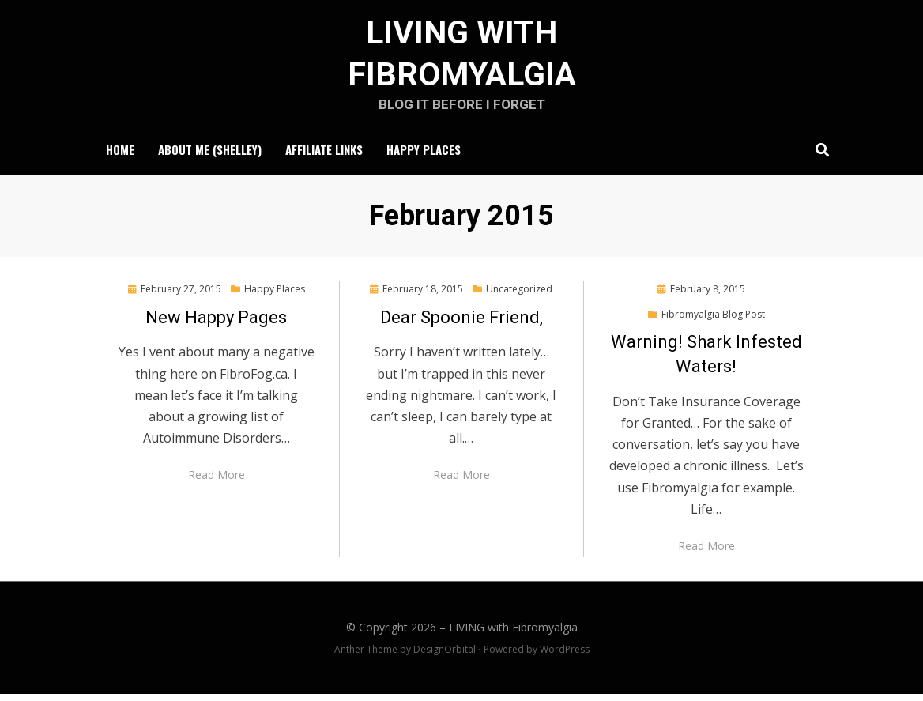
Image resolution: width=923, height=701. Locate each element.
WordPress (565, 657)
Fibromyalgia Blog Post (713, 321)
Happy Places (423, 156)
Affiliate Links (324, 156)
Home (120, 156)
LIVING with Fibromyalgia (513, 635)
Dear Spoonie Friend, (461, 324)
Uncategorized (519, 296)
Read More (216, 482)
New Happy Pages (216, 324)
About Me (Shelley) (210, 156)
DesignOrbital (444, 657)
